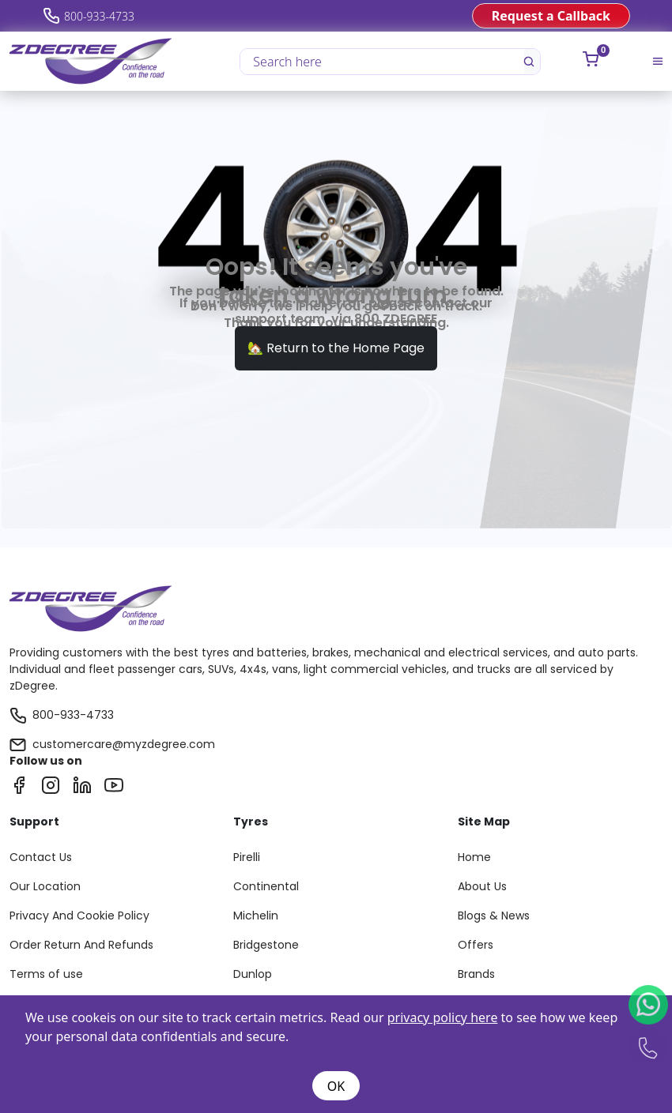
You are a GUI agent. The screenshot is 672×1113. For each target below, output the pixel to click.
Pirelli (246, 857)
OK (336, 1086)
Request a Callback (551, 15)
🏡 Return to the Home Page (336, 348)
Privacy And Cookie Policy (79, 915)
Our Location (45, 886)
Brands (476, 974)
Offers (475, 945)
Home (474, 857)
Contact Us (40, 857)
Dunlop (252, 974)
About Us (482, 886)
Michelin (255, 915)
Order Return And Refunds (81, 945)
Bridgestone (266, 945)
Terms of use (46, 974)
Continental (266, 886)
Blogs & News (494, 915)
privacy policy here (442, 1017)
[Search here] (382, 61)
